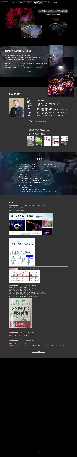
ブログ (64, 2)
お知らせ (56, 2)
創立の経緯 (21, 2)
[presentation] (44, 452)
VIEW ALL (38, 351)
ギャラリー (48, 2)
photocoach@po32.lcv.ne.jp (36, 183)
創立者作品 (25, 72)
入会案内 (29, 2)
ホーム (13, 2)
